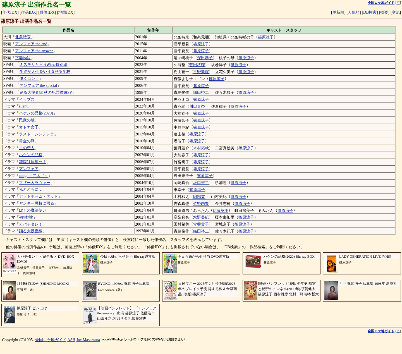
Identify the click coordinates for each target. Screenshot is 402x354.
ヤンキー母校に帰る (36, 203)
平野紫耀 (201, 72)
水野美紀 (201, 217)
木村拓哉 (201, 148)
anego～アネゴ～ (33, 175)
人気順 (354, 12)
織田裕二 (201, 92)
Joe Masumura (88, 340)
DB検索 (370, 12)
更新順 (338, 12)
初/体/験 (26, 217)
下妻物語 (23, 58)
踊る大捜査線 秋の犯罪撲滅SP (46, 92)
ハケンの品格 (30, 154)
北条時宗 (23, 37)
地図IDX (65, 12)
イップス (27, 99)
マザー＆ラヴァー (34, 182)
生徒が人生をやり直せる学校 (45, 71)
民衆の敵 (27, 120)
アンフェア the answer (34, 51)
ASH (71, 340)
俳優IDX (47, 12)
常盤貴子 (201, 224)
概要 (384, 12)
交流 (396, 12)
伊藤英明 (220, 210)
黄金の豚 (27, 141)
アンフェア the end (31, 44)
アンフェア (29, 168)
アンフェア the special (38, 85)
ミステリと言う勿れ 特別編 (44, 64)
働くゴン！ (29, 78)
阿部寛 (199, 196)
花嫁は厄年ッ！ (32, 161)
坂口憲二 (201, 182)
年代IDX (9, 12)
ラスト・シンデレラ (36, 134)
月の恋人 (27, 147)
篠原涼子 (266, 37)
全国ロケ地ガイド (50, 340)
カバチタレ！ (30, 224)
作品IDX (28, 12)
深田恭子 (205, 58)
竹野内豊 (201, 203)
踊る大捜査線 (30, 231)
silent (23, 106)
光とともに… (30, 189)
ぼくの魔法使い (32, 210)
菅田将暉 (197, 65)
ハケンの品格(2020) (36, 113)
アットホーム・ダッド (38, 196)
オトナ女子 (29, 127)
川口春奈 (197, 106)
